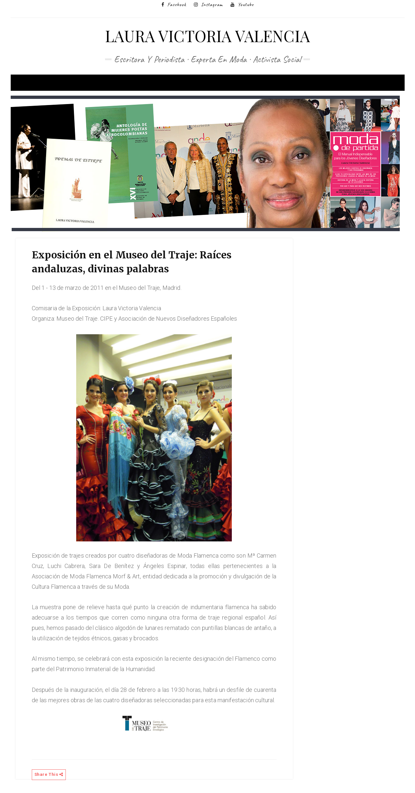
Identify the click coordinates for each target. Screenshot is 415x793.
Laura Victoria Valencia (207, 35)
